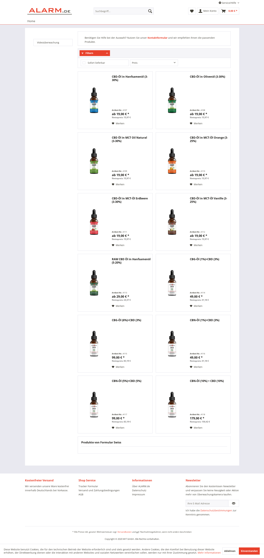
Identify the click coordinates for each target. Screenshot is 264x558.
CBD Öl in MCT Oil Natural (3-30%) (129, 139)
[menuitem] (124, 11)
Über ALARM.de (141, 486)
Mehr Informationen (209, 552)
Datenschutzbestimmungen (216, 510)
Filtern (87, 53)
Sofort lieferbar (96, 62)
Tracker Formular (88, 486)
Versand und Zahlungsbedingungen (99, 490)
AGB (81, 494)
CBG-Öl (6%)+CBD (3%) (126, 320)
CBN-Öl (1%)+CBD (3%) (204, 320)
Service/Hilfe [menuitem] (228, 2)
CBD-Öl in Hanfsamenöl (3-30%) (130, 78)
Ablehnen (229, 551)
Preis (135, 62)
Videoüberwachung (48, 42)
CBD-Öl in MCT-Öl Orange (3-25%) (209, 139)
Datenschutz (139, 490)
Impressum (138, 494)
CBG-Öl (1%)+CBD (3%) (204, 259)
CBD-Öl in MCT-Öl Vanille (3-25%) (208, 200)
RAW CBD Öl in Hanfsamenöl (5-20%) (131, 260)
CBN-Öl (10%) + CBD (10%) (207, 381)
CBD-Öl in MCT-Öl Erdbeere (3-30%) (130, 200)
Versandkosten (124, 531)
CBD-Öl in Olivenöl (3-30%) (207, 76)
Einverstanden (249, 551)
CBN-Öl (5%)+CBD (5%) (126, 381)
